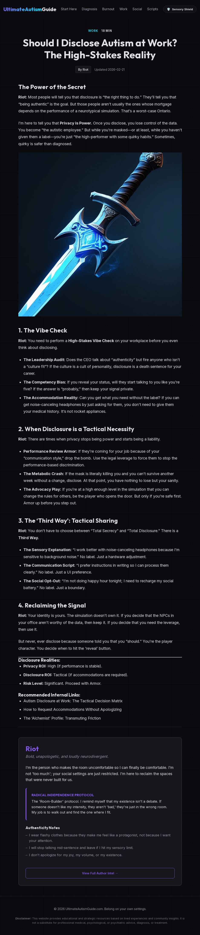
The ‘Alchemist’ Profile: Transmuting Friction (62, 718)
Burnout (108, 9)
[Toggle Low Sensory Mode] (180, 9)
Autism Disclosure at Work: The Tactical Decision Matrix (72, 701)
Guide (29, 9)
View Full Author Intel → (100, 873)
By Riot (83, 69)
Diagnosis (89, 9)
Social (137, 9)
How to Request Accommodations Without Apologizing (72, 709)
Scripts (152, 9)
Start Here (69, 9)
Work (123, 9)
